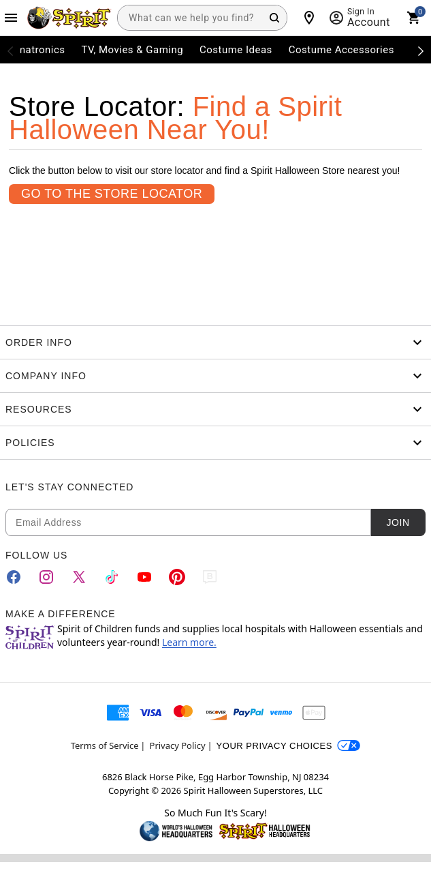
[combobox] (202, 17)
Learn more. (189, 642)
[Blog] (210, 577)
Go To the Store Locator (111, 194)
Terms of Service (105, 745)
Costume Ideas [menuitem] (235, 50)
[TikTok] (111, 577)
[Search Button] (274, 17)
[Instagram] (46, 577)
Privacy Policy (178, 745)
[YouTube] (144, 577)
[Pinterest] (177, 577)
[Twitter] (79, 577)
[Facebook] (13, 577)
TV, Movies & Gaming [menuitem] (132, 50)
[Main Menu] (11, 17)
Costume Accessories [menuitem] (341, 50)
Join (397, 522)
